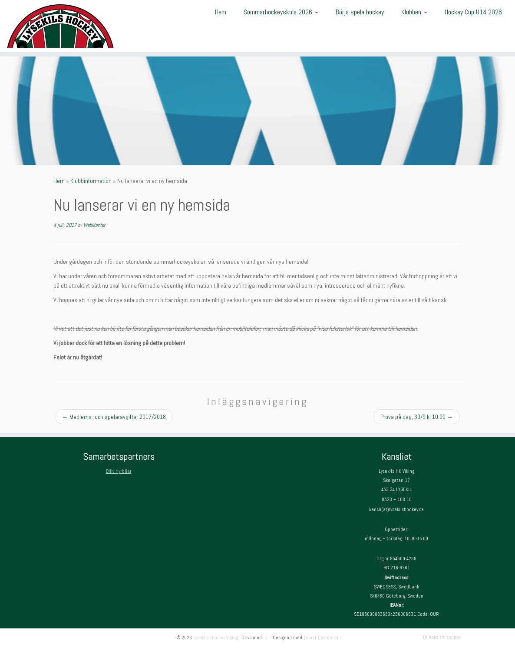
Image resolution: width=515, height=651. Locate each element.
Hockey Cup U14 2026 (473, 12)
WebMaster (94, 225)
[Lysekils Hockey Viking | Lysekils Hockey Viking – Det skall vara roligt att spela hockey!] (60, 26)
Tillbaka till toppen (442, 637)
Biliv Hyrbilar (119, 471)
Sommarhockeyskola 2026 (281, 12)
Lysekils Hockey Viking (215, 637)
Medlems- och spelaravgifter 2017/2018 (114, 417)
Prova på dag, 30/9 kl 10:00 (416, 417)
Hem (220, 12)
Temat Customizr (321, 637)
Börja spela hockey (360, 12)
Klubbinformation (91, 181)
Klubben (414, 12)
